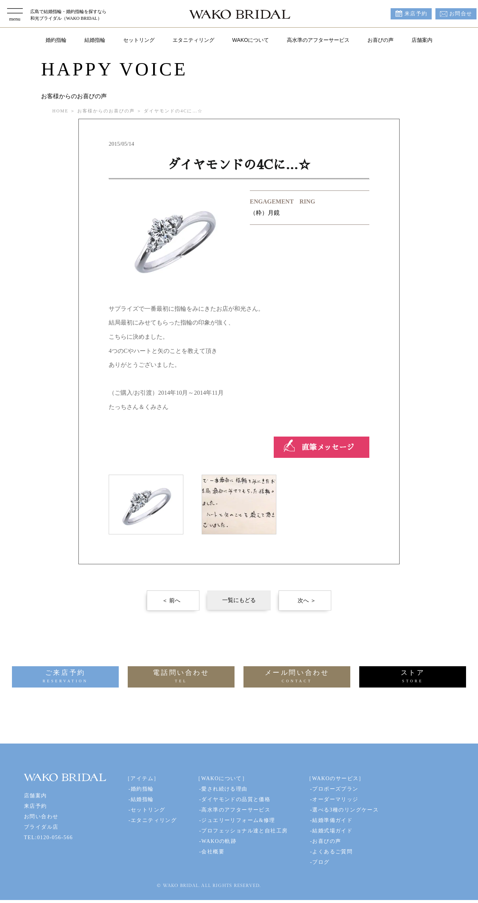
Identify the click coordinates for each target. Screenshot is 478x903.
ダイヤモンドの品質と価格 (235, 799)
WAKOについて (250, 40)
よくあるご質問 (332, 851)
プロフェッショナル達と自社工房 (244, 831)
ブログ (320, 862)
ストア (412, 677)
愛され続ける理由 (224, 789)
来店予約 (416, 13)
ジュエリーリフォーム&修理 (238, 820)
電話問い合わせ (181, 677)
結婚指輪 (94, 40)
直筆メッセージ (328, 447)
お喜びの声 (380, 40)
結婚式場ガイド (332, 831)
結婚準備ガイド (332, 820)
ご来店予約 (65, 677)
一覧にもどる (239, 600)
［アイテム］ (142, 778)
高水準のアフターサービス (318, 40)
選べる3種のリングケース (345, 810)
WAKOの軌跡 (218, 841)
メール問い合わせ (296, 677)
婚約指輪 (56, 40)
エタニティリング (193, 40)
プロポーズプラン (335, 789)
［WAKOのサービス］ (335, 778)
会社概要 (212, 851)
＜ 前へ (171, 600)
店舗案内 (422, 40)
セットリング (139, 40)
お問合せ (460, 13)
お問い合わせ (41, 816)
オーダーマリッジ (335, 799)
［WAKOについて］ (221, 778)
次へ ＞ (307, 600)
